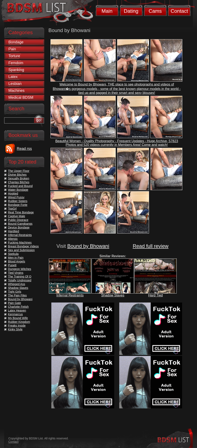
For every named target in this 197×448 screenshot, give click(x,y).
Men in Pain (15, 257)
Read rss (24, 149)
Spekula (13, 254)
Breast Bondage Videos (23, 246)
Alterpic (13, 238)
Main (106, 11)
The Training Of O (19, 276)
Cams (155, 11)
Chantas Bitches (18, 182)
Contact (179, 11)
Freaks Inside (17, 325)
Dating (131, 11)
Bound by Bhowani (88, 246)
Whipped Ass (16, 284)
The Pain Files (17, 295)
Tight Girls (14, 291)
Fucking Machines (20, 242)
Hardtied (13, 231)
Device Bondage (19, 227)
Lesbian (15, 84)
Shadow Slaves (112, 295)
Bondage (15, 42)
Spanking (16, 70)
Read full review (150, 246)
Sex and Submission (21, 250)
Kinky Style (15, 329)
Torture (14, 56)
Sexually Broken (18, 178)
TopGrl (12, 208)
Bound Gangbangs (20, 223)
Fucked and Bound (20, 186)
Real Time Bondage (21, 212)
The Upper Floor (18, 171)
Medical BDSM (20, 97)
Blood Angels (16, 261)
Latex (13, 77)
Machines (16, 90)
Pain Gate (14, 303)
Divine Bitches (17, 174)
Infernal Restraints (70, 295)
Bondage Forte (17, 204)
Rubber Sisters (17, 201)
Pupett (12, 265)
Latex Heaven (17, 310)
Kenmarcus (15, 314)
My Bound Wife (18, 318)
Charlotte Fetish (18, 306)
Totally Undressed (19, 280)
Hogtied (13, 193)
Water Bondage (18, 189)
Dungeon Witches (19, 269)
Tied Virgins (15, 272)
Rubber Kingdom (19, 321)
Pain (12, 49)
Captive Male (16, 216)
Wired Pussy (16, 197)
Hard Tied (155, 295)
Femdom (15, 63)
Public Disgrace (18, 220)
